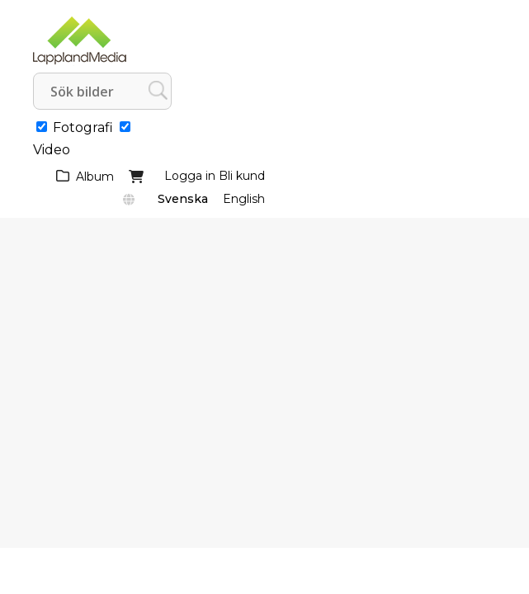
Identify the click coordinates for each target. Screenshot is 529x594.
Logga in (189, 175)
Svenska (183, 198)
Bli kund (242, 175)
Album (95, 176)
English (244, 198)
